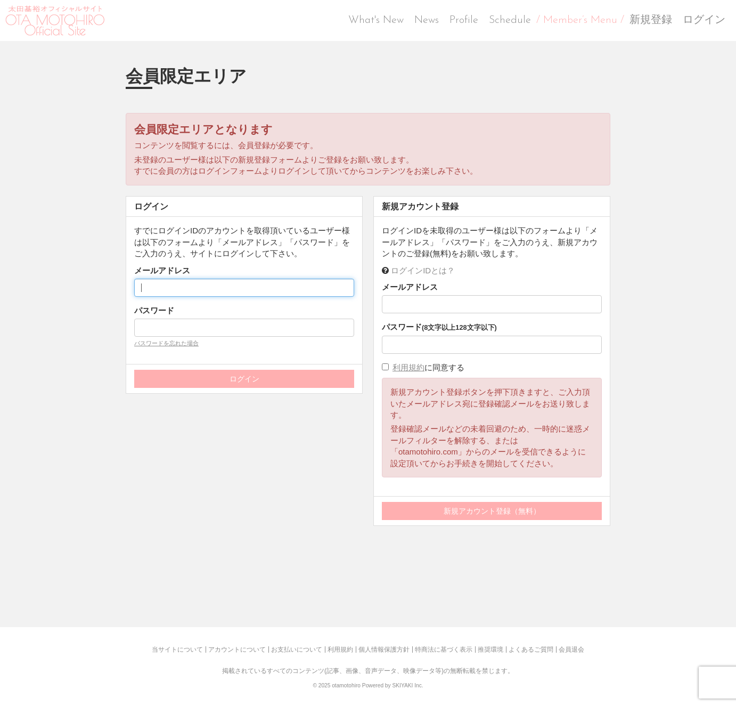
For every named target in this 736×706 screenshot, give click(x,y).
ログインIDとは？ (423, 270)
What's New (376, 20)
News (426, 20)
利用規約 (408, 367)
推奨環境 (490, 649)
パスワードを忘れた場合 (166, 343)
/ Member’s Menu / (580, 20)
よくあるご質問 (531, 649)
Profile (463, 20)
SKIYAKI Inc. (407, 685)
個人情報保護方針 (384, 649)
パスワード (154, 310)
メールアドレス (162, 270)
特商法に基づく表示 (443, 649)
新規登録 (650, 20)
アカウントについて (237, 649)
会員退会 (571, 649)
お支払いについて (296, 649)
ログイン (704, 20)
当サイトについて (177, 649)
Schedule (510, 20)
